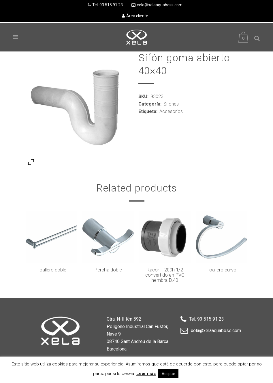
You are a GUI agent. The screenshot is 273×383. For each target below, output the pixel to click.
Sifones (171, 104)
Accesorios (171, 111)
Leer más (146, 373)
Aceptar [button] (168, 373)
